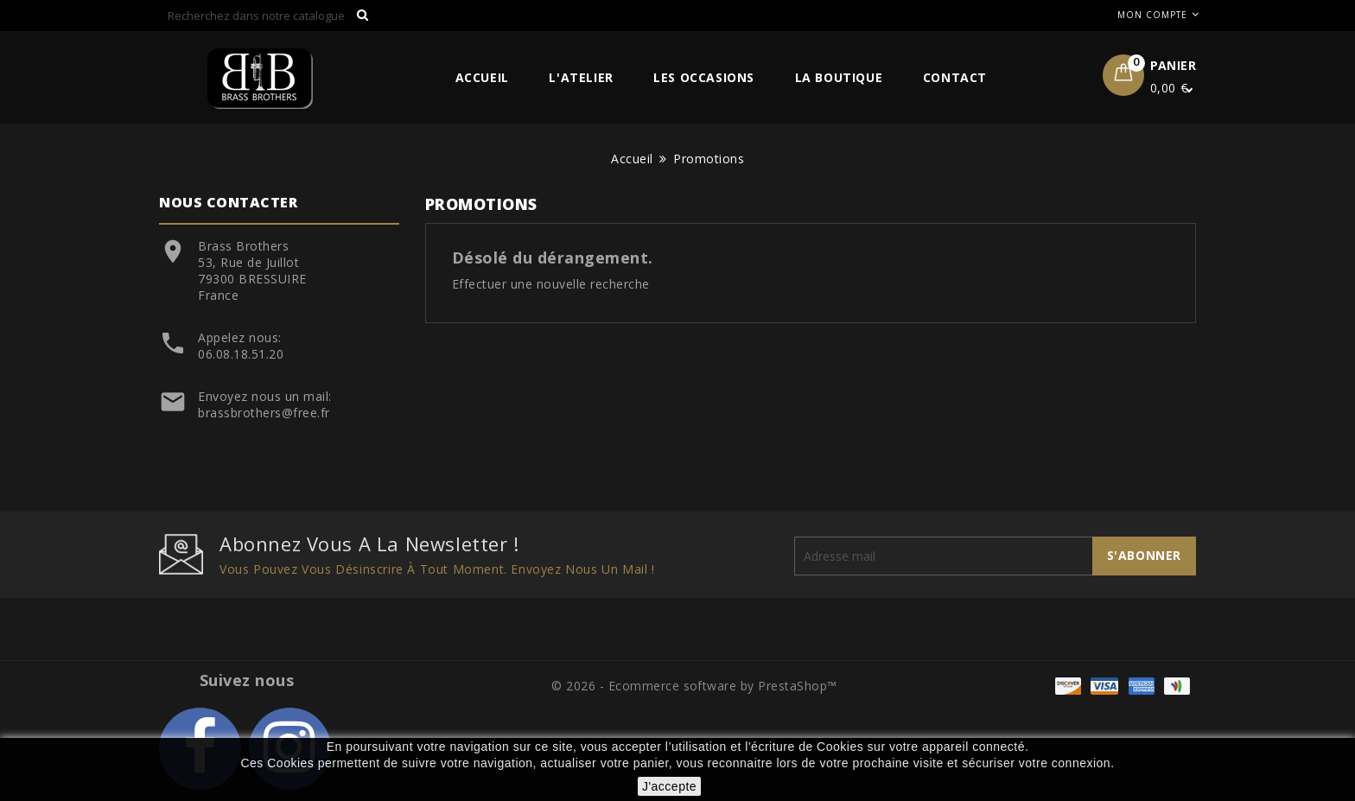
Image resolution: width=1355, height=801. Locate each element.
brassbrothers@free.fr (264, 412)
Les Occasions (703, 77)
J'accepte (669, 786)
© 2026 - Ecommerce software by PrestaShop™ (694, 685)
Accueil (482, 77)
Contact (955, 77)
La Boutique (839, 77)
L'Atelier (581, 77)
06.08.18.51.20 (240, 354)
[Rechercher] (269, 15)
